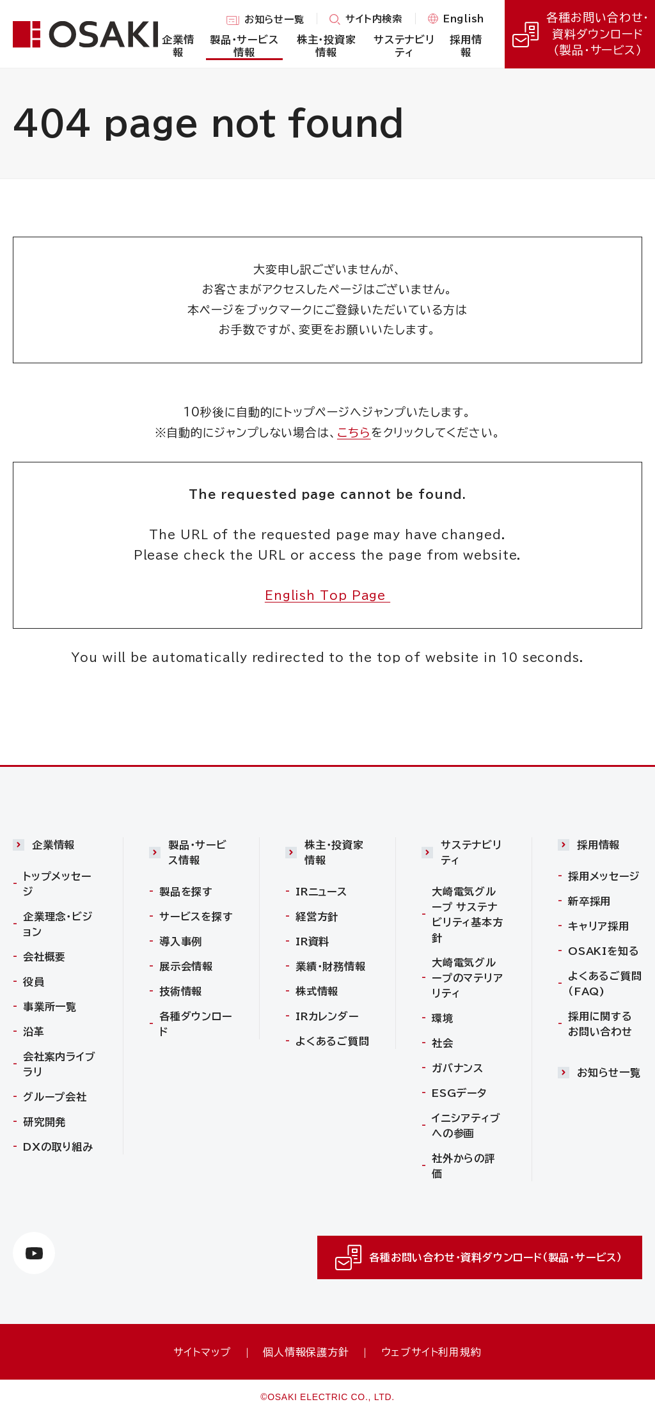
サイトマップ (202, 1352)
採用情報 (598, 845)
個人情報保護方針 (306, 1352)
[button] (55, 848)
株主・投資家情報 (334, 852)
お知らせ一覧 (274, 20)
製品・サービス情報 (197, 852)
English (463, 19)
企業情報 (53, 845)
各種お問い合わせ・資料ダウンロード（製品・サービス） (579, 34)
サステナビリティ (471, 852)
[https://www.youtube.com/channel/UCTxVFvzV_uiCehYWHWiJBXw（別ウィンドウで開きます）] (34, 1253)
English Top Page (327, 595)
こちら (354, 432)
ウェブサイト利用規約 (431, 1352)
